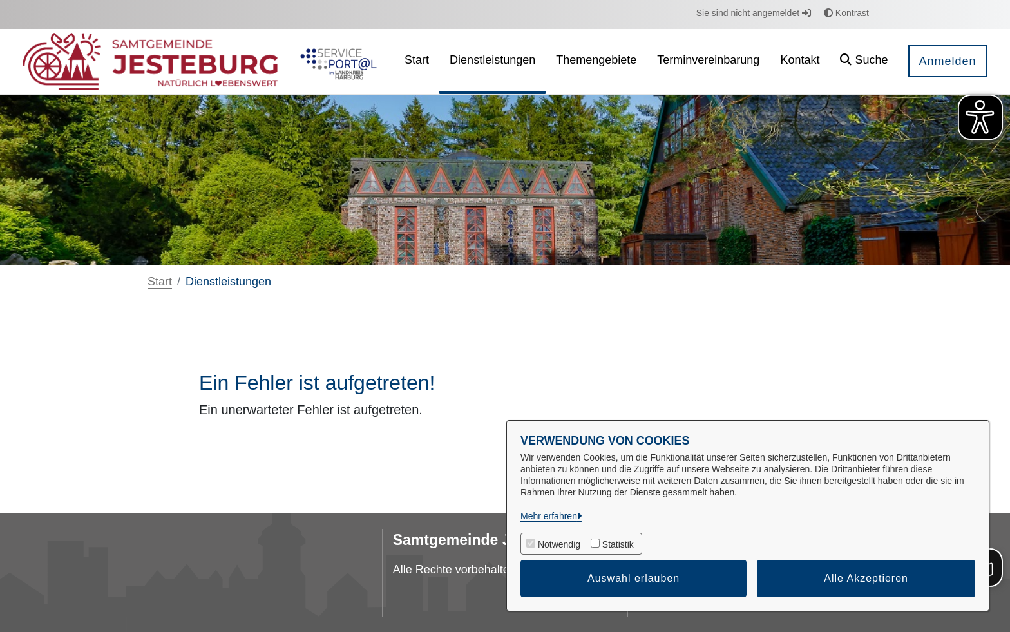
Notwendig (559, 544)
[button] (864, 61)
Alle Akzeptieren (866, 578)
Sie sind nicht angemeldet (753, 13)
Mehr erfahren (548, 516)
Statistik (618, 544)
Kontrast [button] (846, 13)
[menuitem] (416, 61)
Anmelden (948, 61)
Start (160, 281)
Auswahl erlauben (633, 578)
